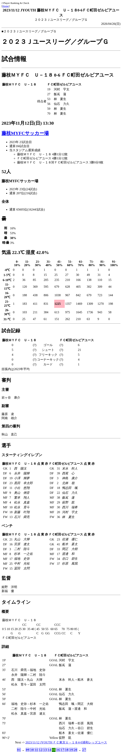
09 (27, 749)
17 (62, 749)
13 (44, 749)
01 (18, 749)
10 (31, 749)
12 (40, 749)
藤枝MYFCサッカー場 (25, 133)
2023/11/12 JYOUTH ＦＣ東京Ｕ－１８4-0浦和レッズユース (66, 742)
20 (75, 749)
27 (84, 749)
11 (36, 749)
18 (66, 749)
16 (58, 749)
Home (5, 6)
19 (71, 749)
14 (49, 749)
